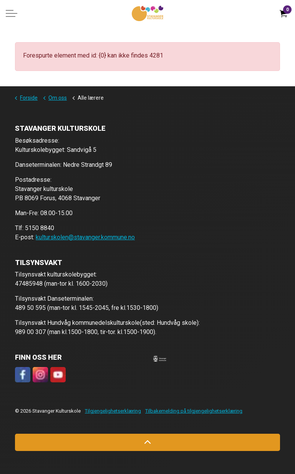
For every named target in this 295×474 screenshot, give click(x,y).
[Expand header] (11, 13)
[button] (159, 358)
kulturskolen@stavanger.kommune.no (85, 237)
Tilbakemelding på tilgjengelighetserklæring (193, 411)
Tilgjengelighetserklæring (113, 411)
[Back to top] (147, 442)
